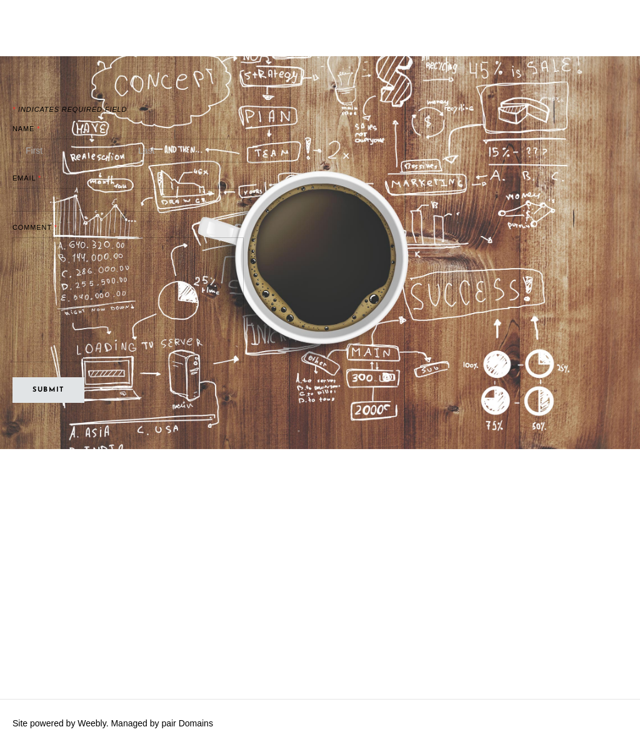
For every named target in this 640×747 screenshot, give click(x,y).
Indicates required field (69, 109)
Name (26, 129)
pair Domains (186, 723)
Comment (35, 227)
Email (26, 178)
